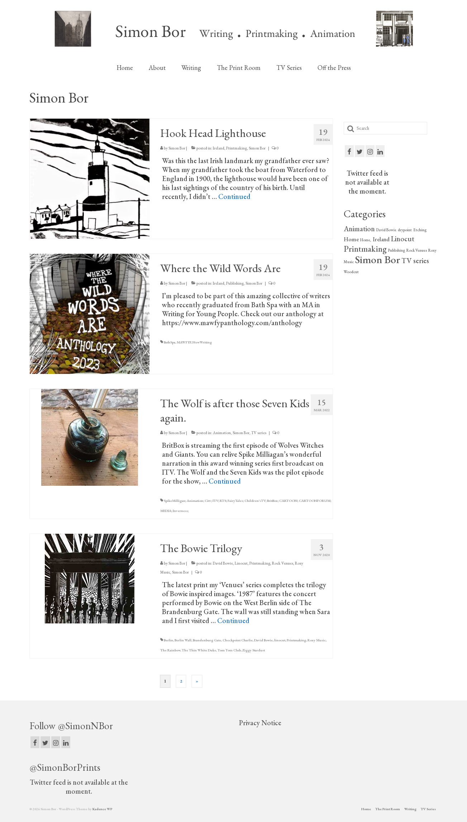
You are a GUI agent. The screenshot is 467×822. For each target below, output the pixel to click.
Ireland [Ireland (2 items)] (381, 239)
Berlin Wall (183, 640)
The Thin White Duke (199, 650)
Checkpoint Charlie (238, 640)
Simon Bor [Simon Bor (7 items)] (377, 259)
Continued (234, 196)
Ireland (218, 148)
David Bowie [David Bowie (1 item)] (386, 229)
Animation (222, 432)
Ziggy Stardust (253, 650)
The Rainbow (170, 650)
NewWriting (202, 342)
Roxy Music (317, 640)
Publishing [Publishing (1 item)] (396, 250)
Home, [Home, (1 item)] (365, 239)
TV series (258, 432)
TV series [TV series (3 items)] (415, 260)
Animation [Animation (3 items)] (359, 228)
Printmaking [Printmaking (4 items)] (365, 248)
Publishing (235, 283)
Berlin (168, 640)
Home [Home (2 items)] (351, 239)
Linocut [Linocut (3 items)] (402, 238)
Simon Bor (176, 148)
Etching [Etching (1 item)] (420, 229)
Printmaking (236, 148)
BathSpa (169, 342)
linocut (279, 640)
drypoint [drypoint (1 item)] (405, 229)
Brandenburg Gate (207, 640)
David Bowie (223, 563)
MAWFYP (184, 342)
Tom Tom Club (229, 650)
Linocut (241, 563)
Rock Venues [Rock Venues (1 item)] (416, 250)
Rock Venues (282, 563)
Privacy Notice (260, 722)
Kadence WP (102, 809)
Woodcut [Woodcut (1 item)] (351, 271)
